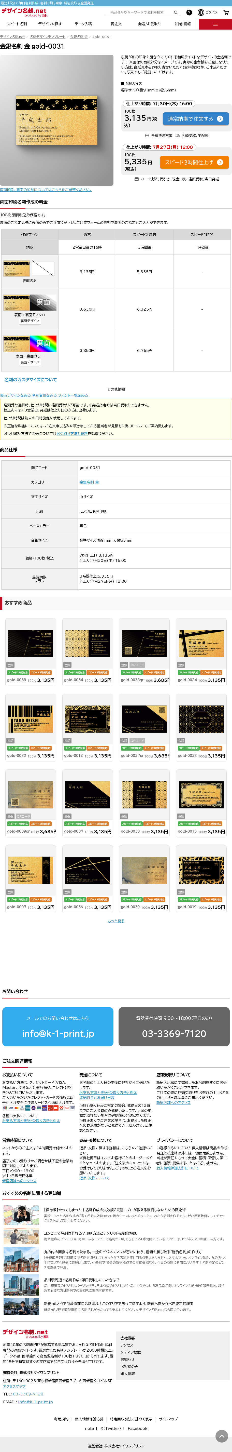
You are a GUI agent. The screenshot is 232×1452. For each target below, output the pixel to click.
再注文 (116, 24)
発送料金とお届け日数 (96, 1078)
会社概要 (128, 1318)
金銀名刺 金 (79, 36)
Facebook (137, 1409)
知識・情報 (183, 24)
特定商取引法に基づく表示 (131, 1399)
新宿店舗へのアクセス (173, 1083)
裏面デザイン (30, 321)
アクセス (127, 1325)
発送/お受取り (149, 24)
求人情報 (128, 1354)
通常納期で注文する (196, 119)
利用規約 (61, 1399)
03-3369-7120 (174, 1014)
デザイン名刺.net (12, 36)
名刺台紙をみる (44, 395)
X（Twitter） (110, 1409)
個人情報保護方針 (89, 1399)
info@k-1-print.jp (58, 1014)
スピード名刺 (17, 24)
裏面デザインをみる (15, 395)
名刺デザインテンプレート (47, 36)
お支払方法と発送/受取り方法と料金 (31, 1101)
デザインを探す (50, 24)
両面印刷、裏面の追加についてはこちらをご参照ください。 (46, 190)
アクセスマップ (14, 1367)
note (89, 1409)
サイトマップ (168, 1399)
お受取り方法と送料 (72, 433)
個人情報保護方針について (177, 1148)
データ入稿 (83, 24)
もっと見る (116, 921)
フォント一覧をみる (73, 395)
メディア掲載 (131, 1333)
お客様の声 (129, 1347)
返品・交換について (94, 1158)
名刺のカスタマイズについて (30, 380)
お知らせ (128, 1340)
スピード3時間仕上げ (194, 162)
